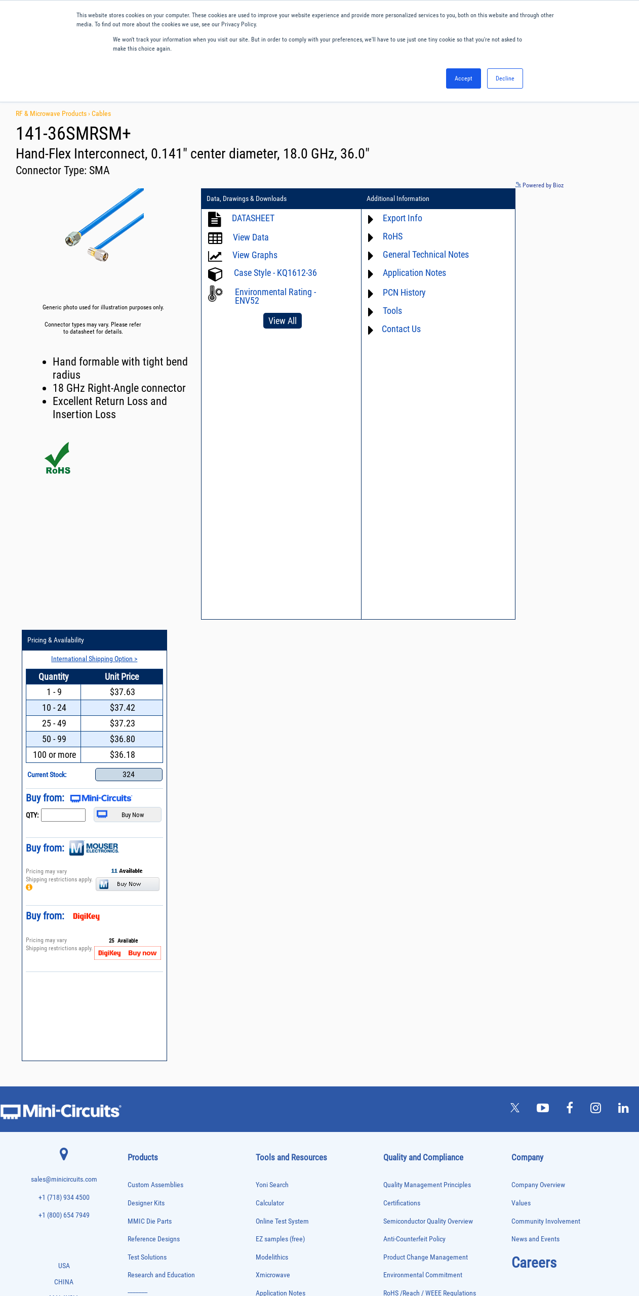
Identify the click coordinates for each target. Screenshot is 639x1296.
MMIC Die (138, 1044)
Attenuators (140, 896)
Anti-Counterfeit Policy (414, 811)
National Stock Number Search (298, 955)
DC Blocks (139, 959)
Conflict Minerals (406, 919)
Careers (533, 834)
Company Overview (538, 757)
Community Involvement (545, 793)
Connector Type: (52, 170)
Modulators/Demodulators (156, 1054)
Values (521, 775)
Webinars (269, 919)
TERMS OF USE (269, 1254)
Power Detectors (146, 1108)
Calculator (270, 775)
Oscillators (140, 1065)
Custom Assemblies (155, 757)
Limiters (136, 1033)
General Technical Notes (414, 254)
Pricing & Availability (531, 199)
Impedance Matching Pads (156, 1023)
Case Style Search (281, 972)
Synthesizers (141, 1182)
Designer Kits (146, 775)
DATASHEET (253, 218)
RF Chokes (139, 1160)
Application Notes (402, 272)
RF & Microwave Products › (54, 113)
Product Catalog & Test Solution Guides (310, 901)
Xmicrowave (273, 847)
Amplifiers (138, 885)
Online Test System (282, 793)
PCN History (392, 292)
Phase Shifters (143, 1086)
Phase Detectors (145, 1076)
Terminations (142, 1192)
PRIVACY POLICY (314, 1254)
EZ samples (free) (280, 811)
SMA (99, 170)
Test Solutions (147, 829)
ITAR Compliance (407, 901)
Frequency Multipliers (151, 1012)
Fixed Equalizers (146, 991)
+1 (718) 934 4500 (64, 769)
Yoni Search (272, 757)
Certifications (401, 775)
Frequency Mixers (147, 1002)
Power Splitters (144, 1128)
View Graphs (254, 255)
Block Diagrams (277, 883)
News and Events (535, 811)
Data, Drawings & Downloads (247, 199)
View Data (251, 237)
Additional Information (385, 199)
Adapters (137, 875)
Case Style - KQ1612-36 (275, 272)
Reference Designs (154, 811)
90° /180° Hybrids (147, 1150)
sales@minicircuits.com (64, 751)
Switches (137, 1171)
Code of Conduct (406, 883)
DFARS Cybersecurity (412, 937)
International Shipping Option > (564, 217)
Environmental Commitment (422, 847)
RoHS (380, 236)
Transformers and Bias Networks (163, 1224)
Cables (101, 113)
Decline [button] (505, 78)
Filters (134, 981)
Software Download (283, 991)
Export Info (390, 218)
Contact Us (389, 328)
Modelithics (272, 829)
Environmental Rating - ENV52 (275, 296)
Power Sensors (144, 1118)
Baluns (135, 907)
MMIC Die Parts (150, 793)
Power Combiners (147, 1097)
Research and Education (161, 847)
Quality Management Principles (427, 757)
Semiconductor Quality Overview (428, 793)
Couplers (137, 938)
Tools (380, 310)
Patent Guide (274, 937)
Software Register (280, 1008)
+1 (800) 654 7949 (64, 787)
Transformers (142, 1213)
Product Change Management (425, 829)
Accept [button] (463, 78)
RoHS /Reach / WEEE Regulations (429, 865)
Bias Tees (138, 917)
